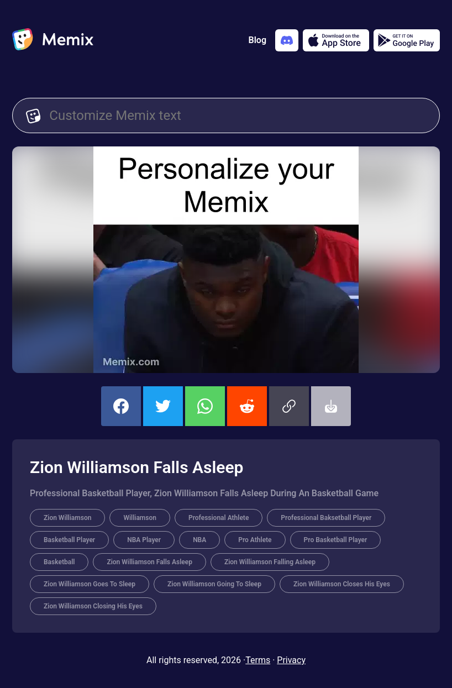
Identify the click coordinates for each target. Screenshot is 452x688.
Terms (257, 660)
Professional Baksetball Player (326, 518)
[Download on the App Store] (336, 40)
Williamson (139, 518)
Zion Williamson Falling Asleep (270, 562)
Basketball (59, 562)
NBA (199, 540)
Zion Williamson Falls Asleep (149, 562)
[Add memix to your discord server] (286, 40)
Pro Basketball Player (335, 540)
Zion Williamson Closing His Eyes (93, 606)
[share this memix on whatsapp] (205, 406)
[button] (289, 406)
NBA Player (144, 540)
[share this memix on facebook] (121, 406)
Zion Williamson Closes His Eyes (341, 584)
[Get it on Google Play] (407, 40)
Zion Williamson (67, 518)
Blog (257, 40)
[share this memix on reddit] (247, 406)
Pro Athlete (254, 540)
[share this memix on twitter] (163, 406)
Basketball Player (69, 540)
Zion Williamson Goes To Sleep (89, 584)
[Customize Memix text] (237, 115)
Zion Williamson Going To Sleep (214, 584)
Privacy (291, 660)
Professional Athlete (218, 518)
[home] (52, 40)
